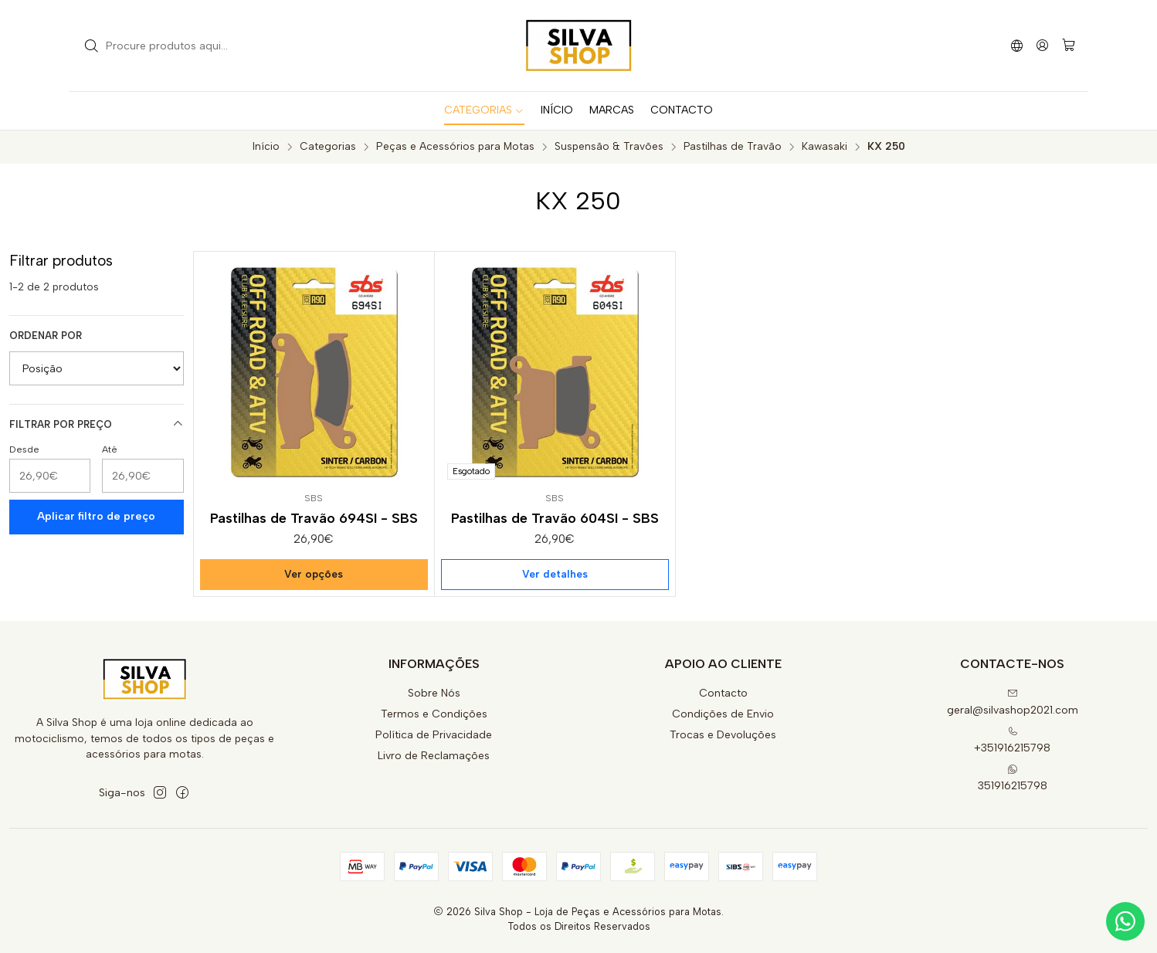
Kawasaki (824, 146)
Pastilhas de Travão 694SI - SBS (314, 518)
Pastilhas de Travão (733, 146)
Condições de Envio (723, 714)
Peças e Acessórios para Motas (455, 146)
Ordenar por (45, 335)
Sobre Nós (434, 693)
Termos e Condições (434, 714)
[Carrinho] (1068, 46)
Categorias (328, 146)
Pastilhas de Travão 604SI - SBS (555, 518)
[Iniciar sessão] (1042, 45)
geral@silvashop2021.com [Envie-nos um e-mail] (1012, 702)
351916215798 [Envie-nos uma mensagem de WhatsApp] (1012, 778)
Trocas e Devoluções (723, 734)
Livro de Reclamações (434, 755)
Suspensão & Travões (609, 146)
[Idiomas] (1016, 45)
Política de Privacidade (433, 734)
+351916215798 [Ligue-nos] (1012, 740)
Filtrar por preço (96, 424)
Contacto (723, 693)
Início (266, 146)
